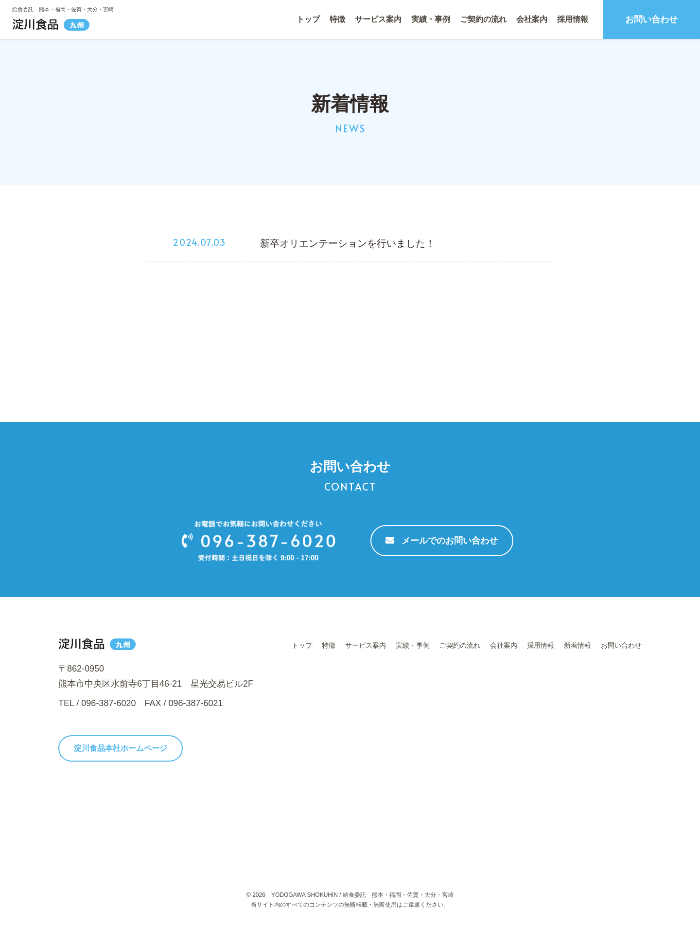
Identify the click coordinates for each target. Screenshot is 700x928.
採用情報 (572, 19)
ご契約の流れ (483, 19)
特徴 (337, 19)
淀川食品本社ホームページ (120, 748)
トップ (308, 19)
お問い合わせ (651, 19)
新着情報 (577, 645)
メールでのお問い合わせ (441, 541)
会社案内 (531, 19)
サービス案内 (378, 19)
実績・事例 (430, 19)
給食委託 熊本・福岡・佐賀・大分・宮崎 (63, 9)
